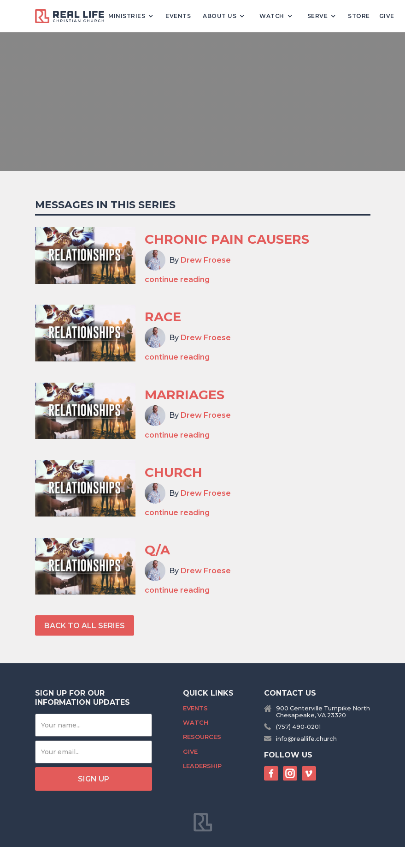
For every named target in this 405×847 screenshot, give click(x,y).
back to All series (84, 625)
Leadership (202, 766)
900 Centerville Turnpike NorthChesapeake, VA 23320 (323, 712)
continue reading (177, 279)
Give (386, 15)
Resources (202, 736)
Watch (195, 722)
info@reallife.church (306, 738)
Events (178, 15)
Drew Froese (206, 260)
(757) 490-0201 (298, 726)
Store (359, 15)
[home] (73, 16)
